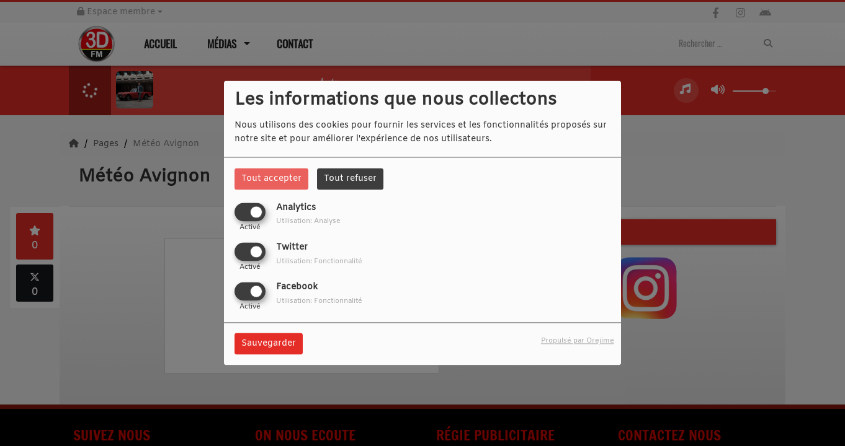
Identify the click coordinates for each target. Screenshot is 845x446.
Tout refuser (350, 179)
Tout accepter (271, 179)
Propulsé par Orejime (577, 341)
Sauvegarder (268, 344)
